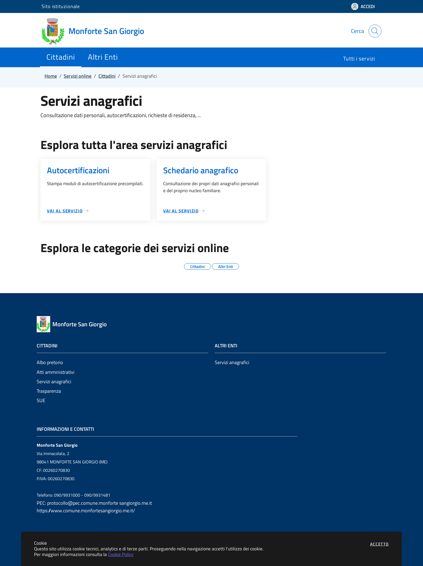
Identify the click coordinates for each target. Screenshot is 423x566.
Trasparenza (49, 391)
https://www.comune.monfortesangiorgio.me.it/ (86, 510)
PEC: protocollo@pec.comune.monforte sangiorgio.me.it (94, 503)
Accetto (379, 544)
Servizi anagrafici (54, 381)
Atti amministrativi (55, 372)
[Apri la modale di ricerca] (375, 31)
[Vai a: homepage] (96, 31)
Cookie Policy (120, 554)
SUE (41, 400)
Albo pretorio (50, 362)
